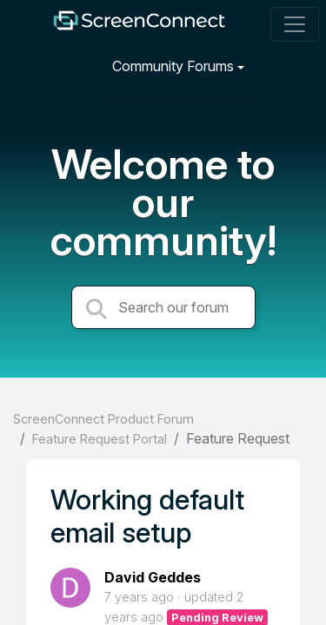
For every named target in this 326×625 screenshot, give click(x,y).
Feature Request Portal (99, 438)
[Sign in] (292, 65)
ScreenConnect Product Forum (103, 418)
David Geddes (152, 577)
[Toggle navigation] (294, 24)
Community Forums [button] (173, 66)
